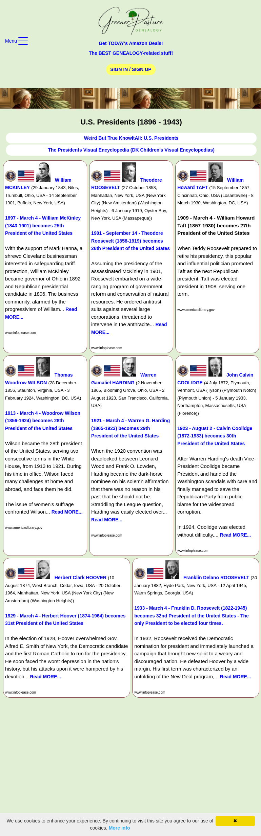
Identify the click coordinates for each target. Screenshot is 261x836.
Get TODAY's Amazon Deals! (131, 43)
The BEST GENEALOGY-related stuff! (131, 53)
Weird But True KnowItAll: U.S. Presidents (131, 138)
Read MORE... (67, 512)
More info (119, 828)
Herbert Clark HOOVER (80, 577)
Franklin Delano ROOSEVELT (216, 577)
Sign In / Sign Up (130, 69)
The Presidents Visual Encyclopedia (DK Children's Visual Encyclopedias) (131, 150)
